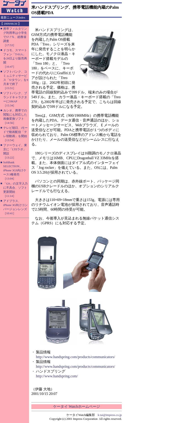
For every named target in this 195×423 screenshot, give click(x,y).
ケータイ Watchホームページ (76, 406)
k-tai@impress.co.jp (110, 415)
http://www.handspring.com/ (57, 376)
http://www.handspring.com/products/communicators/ (75, 357)
